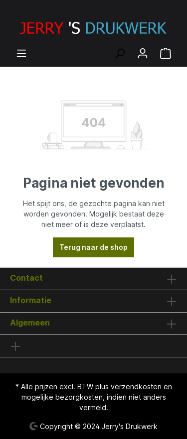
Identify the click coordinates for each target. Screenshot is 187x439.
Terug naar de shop (93, 247)
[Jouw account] (142, 53)
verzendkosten (136, 386)
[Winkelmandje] (165, 53)
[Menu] (21, 53)
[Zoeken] (119, 53)
